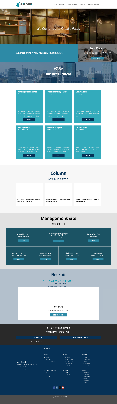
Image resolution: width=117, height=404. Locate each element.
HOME (56, 4)
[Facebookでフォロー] (54, 392)
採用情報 (74, 4)
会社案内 (90, 4)
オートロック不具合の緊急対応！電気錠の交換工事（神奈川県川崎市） (28, 200)
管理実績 (68, 4)
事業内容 (62, 4)
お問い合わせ (97, 4)
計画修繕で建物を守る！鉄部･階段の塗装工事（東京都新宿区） (58, 200)
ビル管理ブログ (82, 4)
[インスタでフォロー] (57, 392)
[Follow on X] (60, 392)
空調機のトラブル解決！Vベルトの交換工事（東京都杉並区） (88, 200)
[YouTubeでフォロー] (63, 392)
